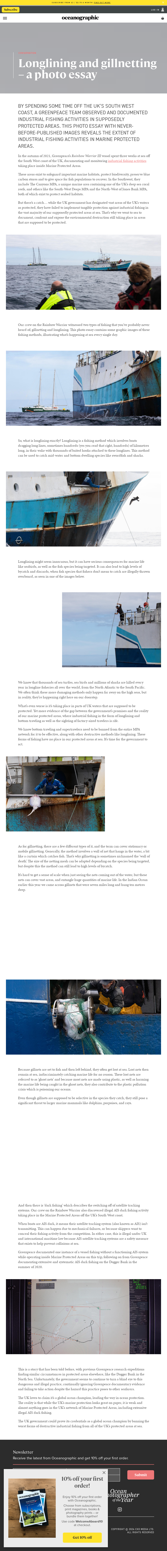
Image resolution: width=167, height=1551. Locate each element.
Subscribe (10, 9)
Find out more (102, 2)
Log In (155, 10)
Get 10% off (82, 1537)
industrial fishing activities (127, 160)
